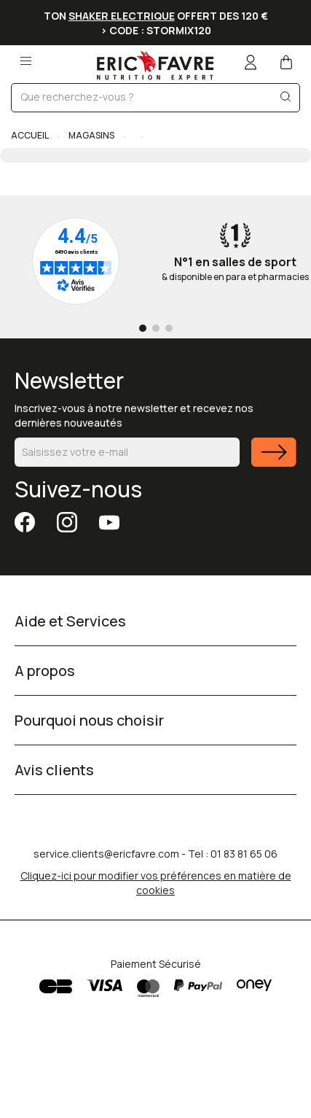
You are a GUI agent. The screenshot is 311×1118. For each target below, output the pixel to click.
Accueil (30, 135)
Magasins (91, 135)
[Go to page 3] (169, 328)
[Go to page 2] (156, 328)
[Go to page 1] (142, 328)
